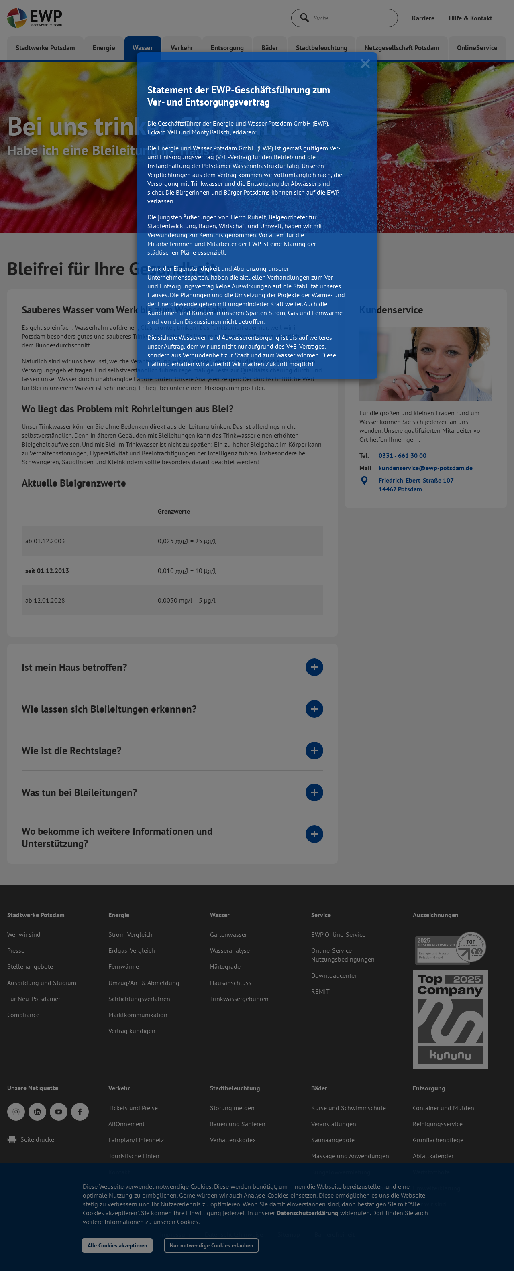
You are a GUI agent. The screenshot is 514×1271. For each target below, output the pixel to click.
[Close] (365, 63)
